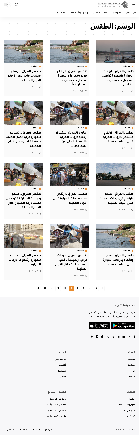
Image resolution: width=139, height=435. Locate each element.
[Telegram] (112, 337)
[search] (16, 4)
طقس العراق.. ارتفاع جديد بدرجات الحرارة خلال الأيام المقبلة (25, 76)
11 (58, 288)
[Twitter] (129, 337)
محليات (126, 66)
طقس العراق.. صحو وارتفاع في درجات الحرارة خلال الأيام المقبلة (115, 198)
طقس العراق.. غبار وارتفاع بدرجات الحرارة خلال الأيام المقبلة (117, 260)
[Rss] (107, 337)
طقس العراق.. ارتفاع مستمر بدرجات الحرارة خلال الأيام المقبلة (117, 137)
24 (38, 288)
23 (45, 288)
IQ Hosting (130, 430)
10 (65, 288)
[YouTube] (123, 337)
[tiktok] (102, 337)
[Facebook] (134, 337)
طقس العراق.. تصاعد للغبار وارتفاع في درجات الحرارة (24, 260)
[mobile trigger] (132, 4)
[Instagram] (118, 337)
